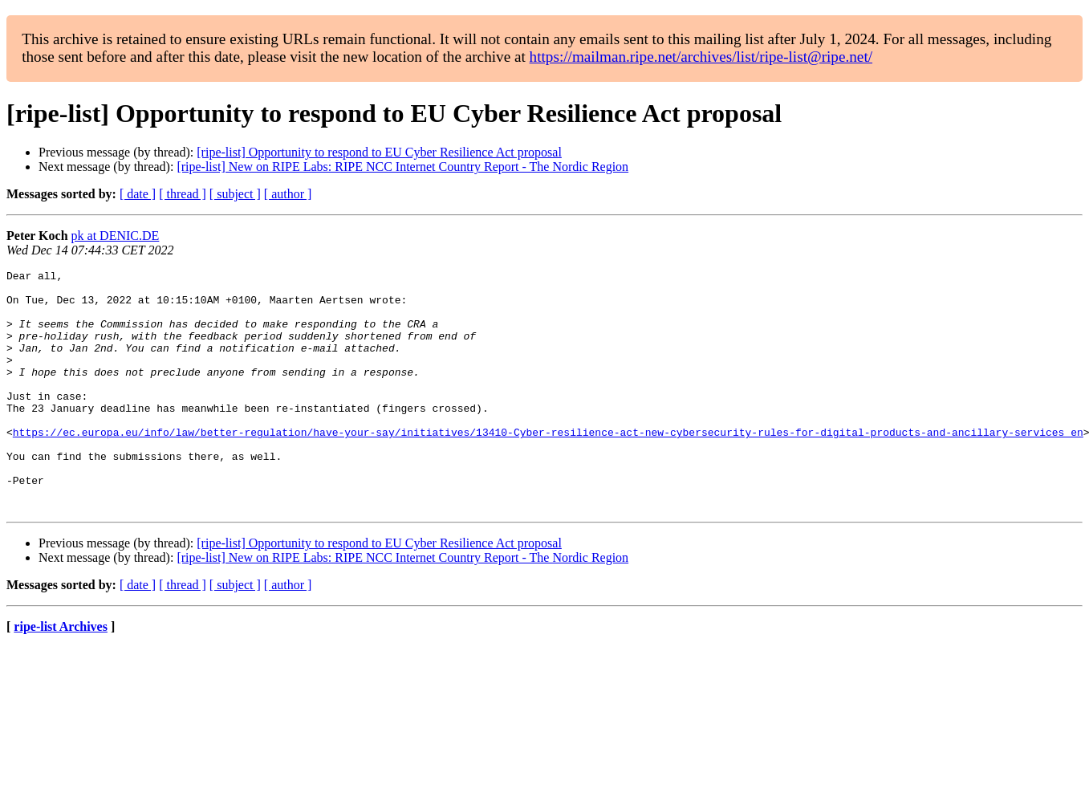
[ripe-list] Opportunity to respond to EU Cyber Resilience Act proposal (379, 152)
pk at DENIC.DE (115, 235)
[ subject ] (235, 194)
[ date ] (138, 194)
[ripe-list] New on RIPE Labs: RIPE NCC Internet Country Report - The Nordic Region (402, 166)
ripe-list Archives (61, 674)
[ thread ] (182, 194)
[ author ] (288, 194)
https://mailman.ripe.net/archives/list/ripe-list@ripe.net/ (701, 56)
